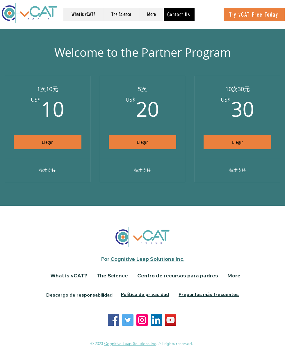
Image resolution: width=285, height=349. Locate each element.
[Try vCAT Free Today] (254, 14)
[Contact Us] (179, 14)
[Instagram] (142, 320)
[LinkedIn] (156, 320)
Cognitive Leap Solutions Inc (130, 343)
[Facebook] (113, 320)
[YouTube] (170, 320)
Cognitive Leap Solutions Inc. (147, 259)
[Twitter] (127, 320)
